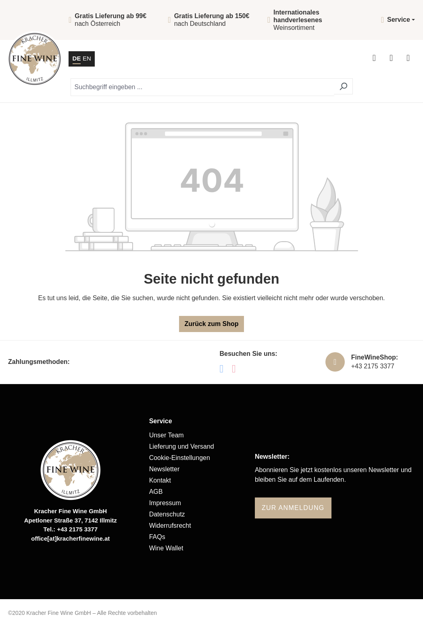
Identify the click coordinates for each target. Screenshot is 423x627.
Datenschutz (167, 514)
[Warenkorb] (391, 59)
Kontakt (160, 480)
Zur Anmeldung (293, 507)
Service (160, 421)
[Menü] (408, 59)
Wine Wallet (166, 548)
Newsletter (164, 469)
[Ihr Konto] (374, 59)
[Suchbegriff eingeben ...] (202, 87)
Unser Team (166, 435)
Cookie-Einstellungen (179, 457)
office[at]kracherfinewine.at (70, 538)
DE (77, 58)
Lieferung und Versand (181, 446)
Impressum (165, 503)
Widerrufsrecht (170, 525)
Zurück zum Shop (211, 323)
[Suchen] (343, 86)
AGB (156, 491)
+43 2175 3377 (372, 366)
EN (87, 58)
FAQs (157, 536)
